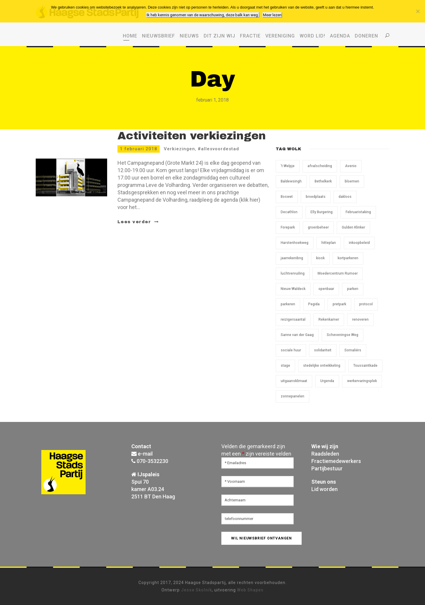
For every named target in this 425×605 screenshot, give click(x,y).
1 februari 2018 (138, 148)
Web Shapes (250, 590)
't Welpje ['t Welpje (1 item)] (288, 166)
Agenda (340, 36)
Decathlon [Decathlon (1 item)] (289, 212)
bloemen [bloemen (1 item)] (352, 181)
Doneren (366, 36)
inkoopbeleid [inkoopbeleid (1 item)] (359, 243)
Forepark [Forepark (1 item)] (288, 227)
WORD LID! (312, 36)
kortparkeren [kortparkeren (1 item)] (348, 258)
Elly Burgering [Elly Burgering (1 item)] (321, 212)
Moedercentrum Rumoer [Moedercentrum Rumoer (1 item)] (338, 273)
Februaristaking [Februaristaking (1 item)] (358, 212)
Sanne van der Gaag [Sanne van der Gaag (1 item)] (297, 335)
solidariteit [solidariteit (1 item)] (322, 350)
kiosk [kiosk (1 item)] (320, 258)
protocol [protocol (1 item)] (366, 304)
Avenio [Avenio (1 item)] (351, 166)
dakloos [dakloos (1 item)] (345, 197)
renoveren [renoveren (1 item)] (360, 319)
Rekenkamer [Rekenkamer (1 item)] (328, 319)
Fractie (250, 36)
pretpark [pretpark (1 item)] (339, 304)
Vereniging (280, 36)
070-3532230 (152, 461)
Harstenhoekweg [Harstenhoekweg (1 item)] (294, 243)
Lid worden (324, 489)
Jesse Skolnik (196, 590)
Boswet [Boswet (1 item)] (287, 197)
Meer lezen (272, 15)
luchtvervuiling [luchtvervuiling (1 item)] (293, 273)
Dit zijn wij (219, 36)
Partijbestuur (327, 468)
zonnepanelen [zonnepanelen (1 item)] (292, 396)
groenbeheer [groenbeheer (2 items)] (318, 227)
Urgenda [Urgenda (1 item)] (327, 381)
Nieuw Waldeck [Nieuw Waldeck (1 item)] (293, 289)
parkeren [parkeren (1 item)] (288, 304)
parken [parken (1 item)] (352, 289)
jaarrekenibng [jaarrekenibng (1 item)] (292, 258)
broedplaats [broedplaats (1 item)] (316, 197)
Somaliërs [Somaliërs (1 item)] (352, 350)
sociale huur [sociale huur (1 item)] (291, 350)
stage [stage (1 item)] (285, 365)
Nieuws (189, 36)
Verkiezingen (179, 148)
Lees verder (138, 222)
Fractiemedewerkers (336, 461)
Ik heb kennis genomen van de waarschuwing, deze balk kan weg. (203, 15)
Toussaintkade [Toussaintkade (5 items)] (365, 365)
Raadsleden (325, 454)
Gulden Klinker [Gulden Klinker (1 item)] (353, 227)
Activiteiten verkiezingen (191, 136)
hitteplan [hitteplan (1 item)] (328, 243)
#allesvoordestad (218, 148)
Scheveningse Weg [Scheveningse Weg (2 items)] (342, 335)
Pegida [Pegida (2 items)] (314, 304)
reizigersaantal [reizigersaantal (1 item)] (293, 319)
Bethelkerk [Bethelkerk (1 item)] (323, 181)
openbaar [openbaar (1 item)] (326, 289)
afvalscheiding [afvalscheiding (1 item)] (320, 166)
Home (130, 36)
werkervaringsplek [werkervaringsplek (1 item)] (362, 381)
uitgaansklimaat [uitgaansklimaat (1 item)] (294, 381)
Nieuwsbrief (158, 36)
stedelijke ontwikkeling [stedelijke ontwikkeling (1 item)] (321, 365)
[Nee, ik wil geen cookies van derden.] (418, 11)
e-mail (145, 454)
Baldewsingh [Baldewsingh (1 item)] (291, 181)
